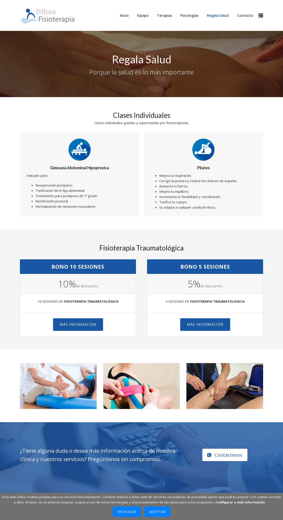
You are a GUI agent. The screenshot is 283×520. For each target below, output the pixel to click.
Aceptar (157, 511)
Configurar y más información (240, 502)
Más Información (78, 324)
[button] (260, 15)
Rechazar (126, 511)
